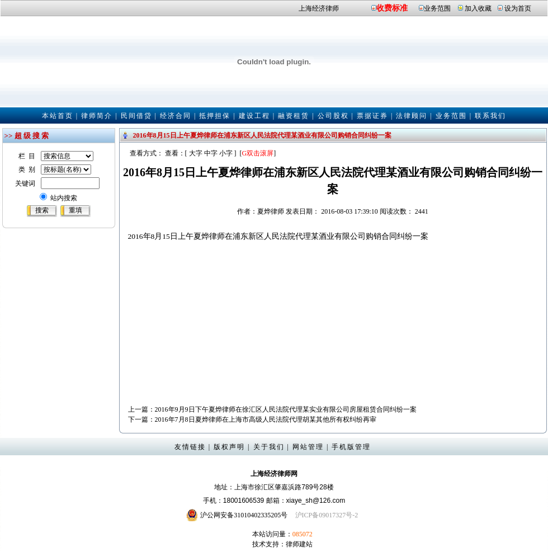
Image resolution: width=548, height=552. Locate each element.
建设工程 (254, 116)
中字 (211, 153)
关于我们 (269, 447)
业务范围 (437, 8)
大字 (195, 153)
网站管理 (308, 447)
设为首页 (517, 8)
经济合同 (175, 116)
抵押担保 (214, 116)
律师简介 (96, 116)
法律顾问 (411, 116)
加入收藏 (478, 8)
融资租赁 (293, 116)
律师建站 (299, 544)
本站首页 (57, 116)
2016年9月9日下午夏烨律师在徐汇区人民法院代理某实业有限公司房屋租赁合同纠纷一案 (286, 409)
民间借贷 (136, 116)
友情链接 (190, 447)
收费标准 (392, 8)
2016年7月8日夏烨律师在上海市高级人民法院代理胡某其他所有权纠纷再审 (265, 419)
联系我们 (490, 116)
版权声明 (229, 447)
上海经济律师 (319, 8)
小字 (226, 153)
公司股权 (333, 116)
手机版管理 (351, 447)
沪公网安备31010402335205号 (243, 515)
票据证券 (372, 116)
